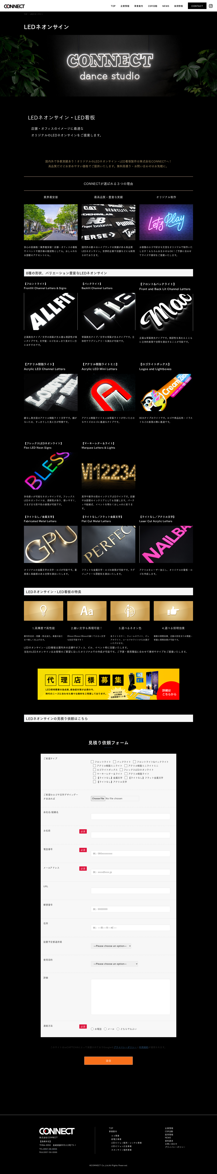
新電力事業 (116, 1139)
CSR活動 (169, 1131)
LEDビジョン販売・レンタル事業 (126, 1142)
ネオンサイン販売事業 (121, 1149)
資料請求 (169, 1140)
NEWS (168, 1137)
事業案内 (113, 1131)
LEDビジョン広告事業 (121, 1146)
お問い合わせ (171, 1143)
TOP (111, 1128)
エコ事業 (115, 1135)
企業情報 (169, 1128)
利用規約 (143, 1047)
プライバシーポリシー (125, 1047)
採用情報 (169, 1134)
